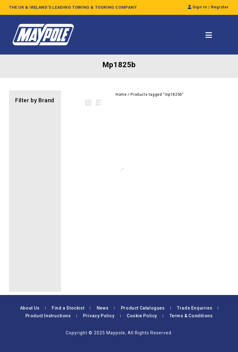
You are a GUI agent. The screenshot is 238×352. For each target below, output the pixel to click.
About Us (30, 308)
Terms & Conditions (191, 315)
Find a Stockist (68, 308)
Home (121, 94)
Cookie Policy (142, 315)
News (102, 308)
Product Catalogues (143, 308)
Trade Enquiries (194, 308)
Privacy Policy (98, 315)
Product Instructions (48, 315)
